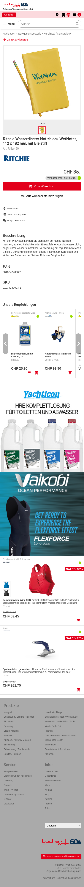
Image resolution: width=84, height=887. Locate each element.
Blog (47, 794)
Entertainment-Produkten (57, 749)
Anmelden (9, 14)
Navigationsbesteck (29, 33)
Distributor (9, 803)
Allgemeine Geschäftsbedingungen (64, 871)
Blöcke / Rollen (11, 731)
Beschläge (9, 726)
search (77, 24)
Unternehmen (51, 771)
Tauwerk (8, 735)
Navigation (9, 33)
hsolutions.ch (74, 878)
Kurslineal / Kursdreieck (57, 33)
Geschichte (50, 776)
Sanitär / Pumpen (12, 754)
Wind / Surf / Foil (53, 726)
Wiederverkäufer (53, 780)
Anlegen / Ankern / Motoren (17, 740)
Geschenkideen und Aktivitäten (60, 735)
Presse (48, 803)
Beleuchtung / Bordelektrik (17, 749)
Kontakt (49, 790)
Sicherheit (9, 721)
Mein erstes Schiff (54, 740)
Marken (48, 785)
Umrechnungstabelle (14, 794)
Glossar (7, 799)
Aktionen (49, 754)
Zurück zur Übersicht (15, 39)
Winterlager (50, 744)
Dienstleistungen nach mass (18, 776)
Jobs (47, 808)
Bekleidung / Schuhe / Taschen (19, 717)
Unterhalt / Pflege (53, 712)
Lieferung (8, 780)
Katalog (49, 799)
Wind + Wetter (11, 790)
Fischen (49, 731)
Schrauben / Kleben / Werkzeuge (61, 717)
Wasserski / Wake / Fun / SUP (60, 721)
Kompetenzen (11, 771)
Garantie (8, 785)
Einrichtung (9, 744)
